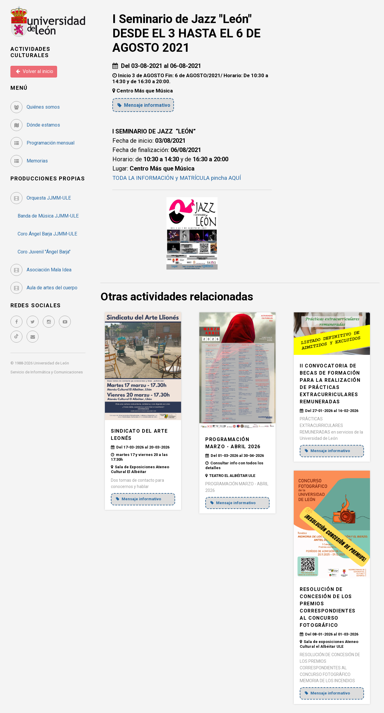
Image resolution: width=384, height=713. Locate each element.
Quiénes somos (35, 107)
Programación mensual (42, 143)
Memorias (29, 161)
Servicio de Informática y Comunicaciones (46, 372)
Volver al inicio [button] (34, 71)
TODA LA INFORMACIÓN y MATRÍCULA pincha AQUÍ (181, 177)
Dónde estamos (35, 125)
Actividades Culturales (30, 52)
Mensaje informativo (145, 105)
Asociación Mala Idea (40, 270)
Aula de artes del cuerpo (43, 288)
